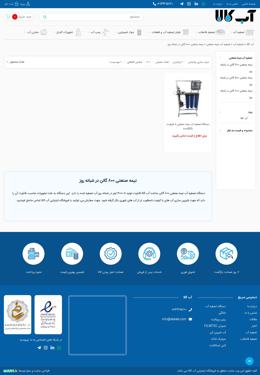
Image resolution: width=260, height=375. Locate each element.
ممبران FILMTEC (215, 326)
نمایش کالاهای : (134, 62)
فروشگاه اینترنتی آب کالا (201, 370)
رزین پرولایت (218, 319)
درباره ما (217, 4)
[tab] (235, 58)
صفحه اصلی (249, 4)
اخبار (254, 326)
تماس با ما (232, 4)
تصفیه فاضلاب (248, 339)
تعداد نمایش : (161, 62)
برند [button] (235, 112)
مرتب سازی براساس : (198, 62)
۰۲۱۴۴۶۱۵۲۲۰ (163, 4)
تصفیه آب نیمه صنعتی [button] (235, 58)
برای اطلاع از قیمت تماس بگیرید (189, 136)
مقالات (253, 319)
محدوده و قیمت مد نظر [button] (235, 130)
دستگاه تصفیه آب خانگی (215, 309)
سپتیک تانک (218, 339)
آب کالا (243, 118)
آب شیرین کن (218, 332)
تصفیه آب (251, 332)
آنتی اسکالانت (217, 345)
